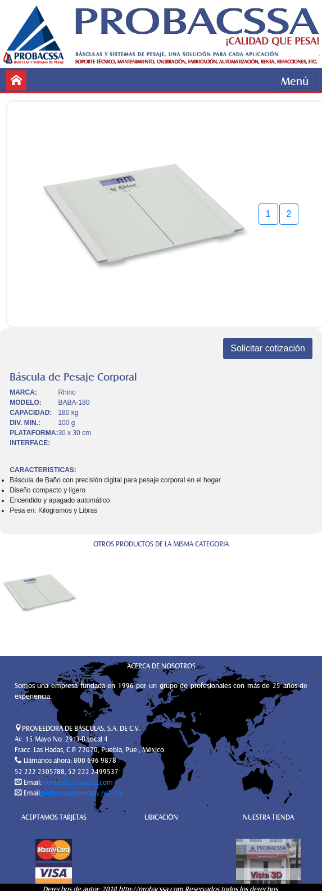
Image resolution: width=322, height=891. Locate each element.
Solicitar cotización (267, 348)
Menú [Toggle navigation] (295, 80)
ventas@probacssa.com (77, 781)
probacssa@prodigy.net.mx (82, 792)
